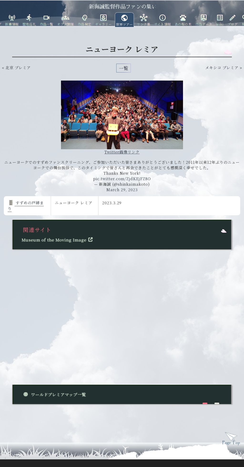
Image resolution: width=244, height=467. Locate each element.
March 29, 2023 (121, 189)
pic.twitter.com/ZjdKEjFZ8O (122, 178)
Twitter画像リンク (122, 152)
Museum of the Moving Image (58, 240)
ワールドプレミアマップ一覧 (54, 394)
